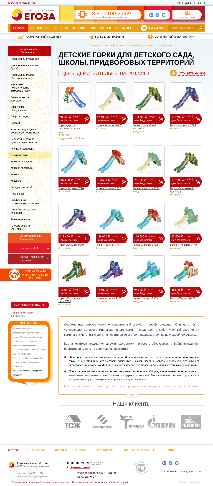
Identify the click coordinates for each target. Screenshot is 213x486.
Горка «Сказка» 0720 (108, 188)
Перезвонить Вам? (78, 467)
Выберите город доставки (24, 3)
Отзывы (79, 28)
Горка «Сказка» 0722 (183, 298)
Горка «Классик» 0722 (183, 244)
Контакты (123, 28)
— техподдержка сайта (185, 471)
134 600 (146, 118)
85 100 (109, 118)
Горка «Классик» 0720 (109, 125)
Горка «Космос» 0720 (183, 125)
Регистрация (184, 2)
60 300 (72, 118)
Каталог (19, 28)
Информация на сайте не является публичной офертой (100, 482)
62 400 (183, 238)
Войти (201, 2)
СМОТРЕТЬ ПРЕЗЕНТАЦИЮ (30, 305)
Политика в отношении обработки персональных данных (40, 482)
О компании (39, 28)
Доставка (60, 28)
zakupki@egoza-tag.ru (187, 17)
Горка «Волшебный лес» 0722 (70, 300)
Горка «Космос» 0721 (71, 244)
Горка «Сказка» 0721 (145, 244)
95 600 (72, 291)
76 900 (146, 181)
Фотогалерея (101, 28)
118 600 (183, 181)
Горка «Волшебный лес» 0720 (144, 127)
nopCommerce (198, 482)
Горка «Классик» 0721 (146, 188)
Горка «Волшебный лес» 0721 (182, 190)
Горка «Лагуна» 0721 (108, 244)
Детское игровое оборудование (133, 45)
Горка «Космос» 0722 (109, 298)
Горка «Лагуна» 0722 (145, 298)
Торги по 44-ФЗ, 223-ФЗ (140, 450)
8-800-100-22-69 (111, 13)
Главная (96, 45)
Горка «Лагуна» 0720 (71, 188)
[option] (29, 352)
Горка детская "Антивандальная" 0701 (69, 128)
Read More (64, 392)
